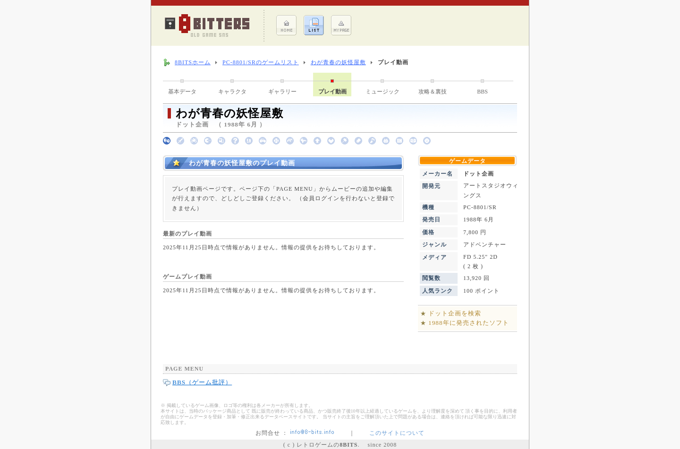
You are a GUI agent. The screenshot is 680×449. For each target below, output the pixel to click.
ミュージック (383, 91)
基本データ (182, 91)
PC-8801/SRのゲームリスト (260, 62)
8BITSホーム (193, 62)
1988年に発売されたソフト (468, 322)
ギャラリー (282, 91)
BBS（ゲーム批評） (202, 382)
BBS (482, 91)
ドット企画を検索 (454, 313)
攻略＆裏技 (432, 91)
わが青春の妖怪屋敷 (338, 62)
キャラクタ (232, 91)
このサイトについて (397, 433)
